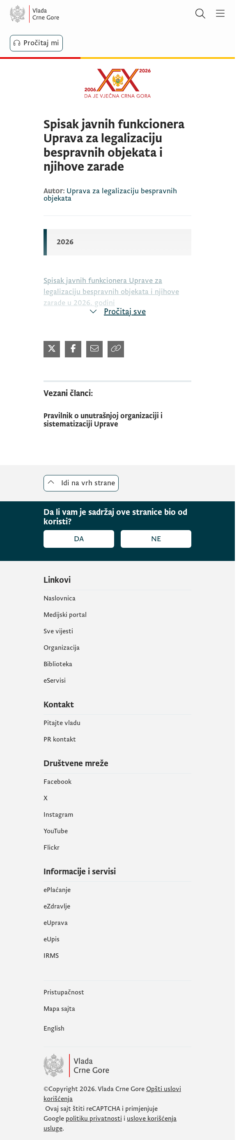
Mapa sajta (59, 1009)
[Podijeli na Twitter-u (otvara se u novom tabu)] (52, 349)
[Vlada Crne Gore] (59, 14)
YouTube (56, 831)
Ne (156, 539)
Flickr (52, 847)
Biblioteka (58, 664)
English (54, 1028)
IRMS (51, 956)
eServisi (55, 681)
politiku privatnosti (94, 1119)
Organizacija (62, 648)
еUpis (52, 939)
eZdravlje (57, 906)
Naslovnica (60, 598)
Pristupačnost (64, 992)
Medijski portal (65, 615)
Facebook (57, 782)
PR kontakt (60, 739)
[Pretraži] (200, 14)
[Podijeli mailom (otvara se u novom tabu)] (94, 349)
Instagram (58, 815)
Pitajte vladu (62, 723)
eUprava (56, 923)
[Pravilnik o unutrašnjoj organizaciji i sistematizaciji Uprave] (117, 420)
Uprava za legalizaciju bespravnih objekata (110, 195)
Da (79, 539)
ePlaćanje (57, 890)
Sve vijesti (58, 631)
